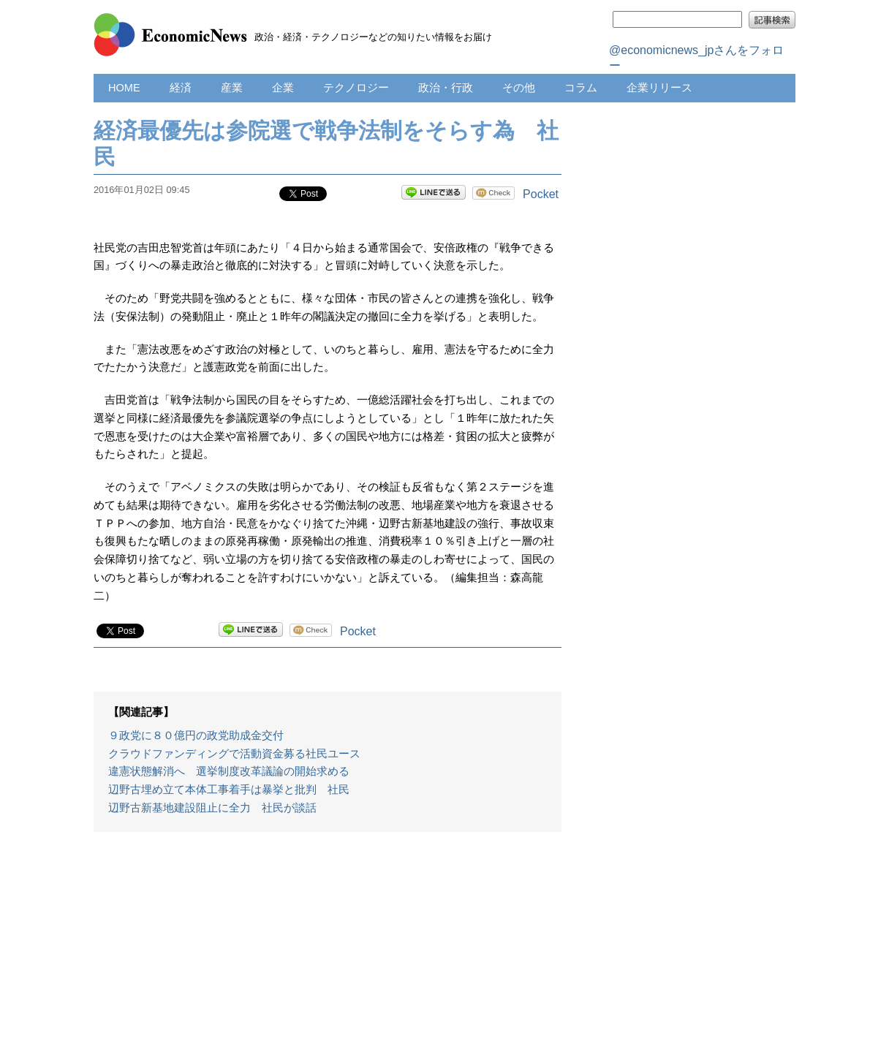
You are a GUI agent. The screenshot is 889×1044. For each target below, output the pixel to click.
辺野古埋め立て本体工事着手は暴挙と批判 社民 (228, 789)
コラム (580, 88)
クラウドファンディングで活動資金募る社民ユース (234, 754)
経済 (181, 88)
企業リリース (659, 88)
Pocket (541, 194)
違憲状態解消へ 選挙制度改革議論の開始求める (228, 771)
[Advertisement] (327, 945)
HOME (124, 88)
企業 (283, 88)
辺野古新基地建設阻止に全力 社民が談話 (212, 808)
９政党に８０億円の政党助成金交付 (196, 735)
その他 (518, 88)
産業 (232, 88)
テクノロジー (356, 88)
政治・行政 (445, 88)
